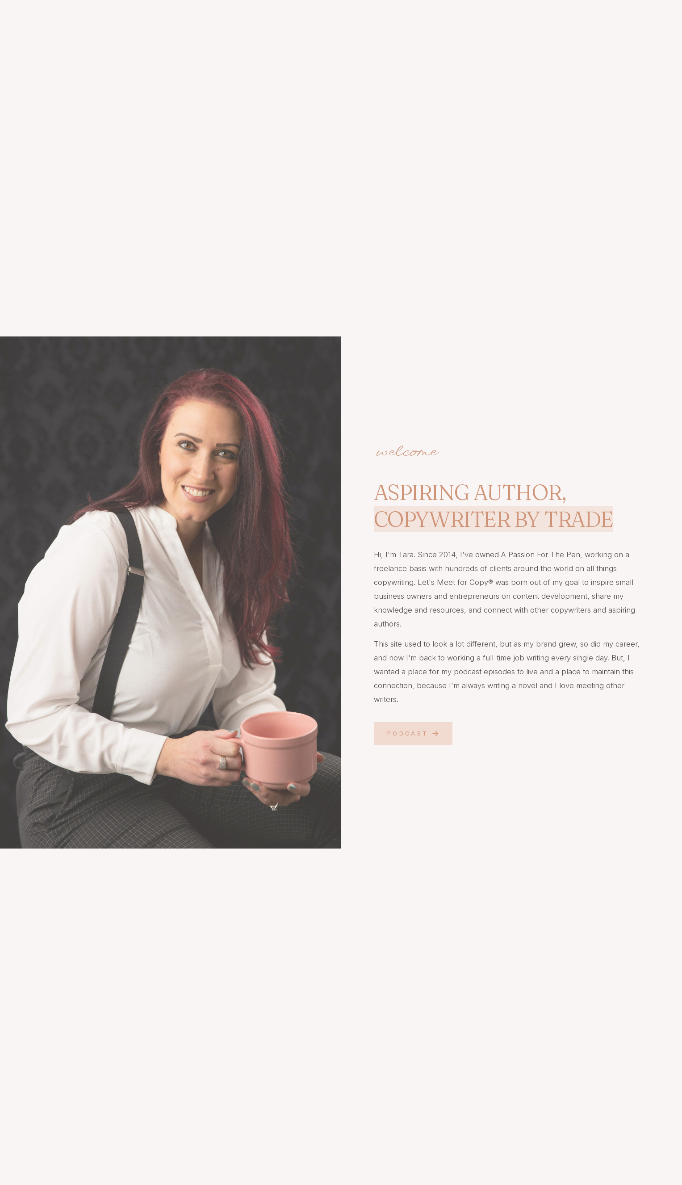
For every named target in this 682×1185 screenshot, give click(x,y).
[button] (413, 733)
